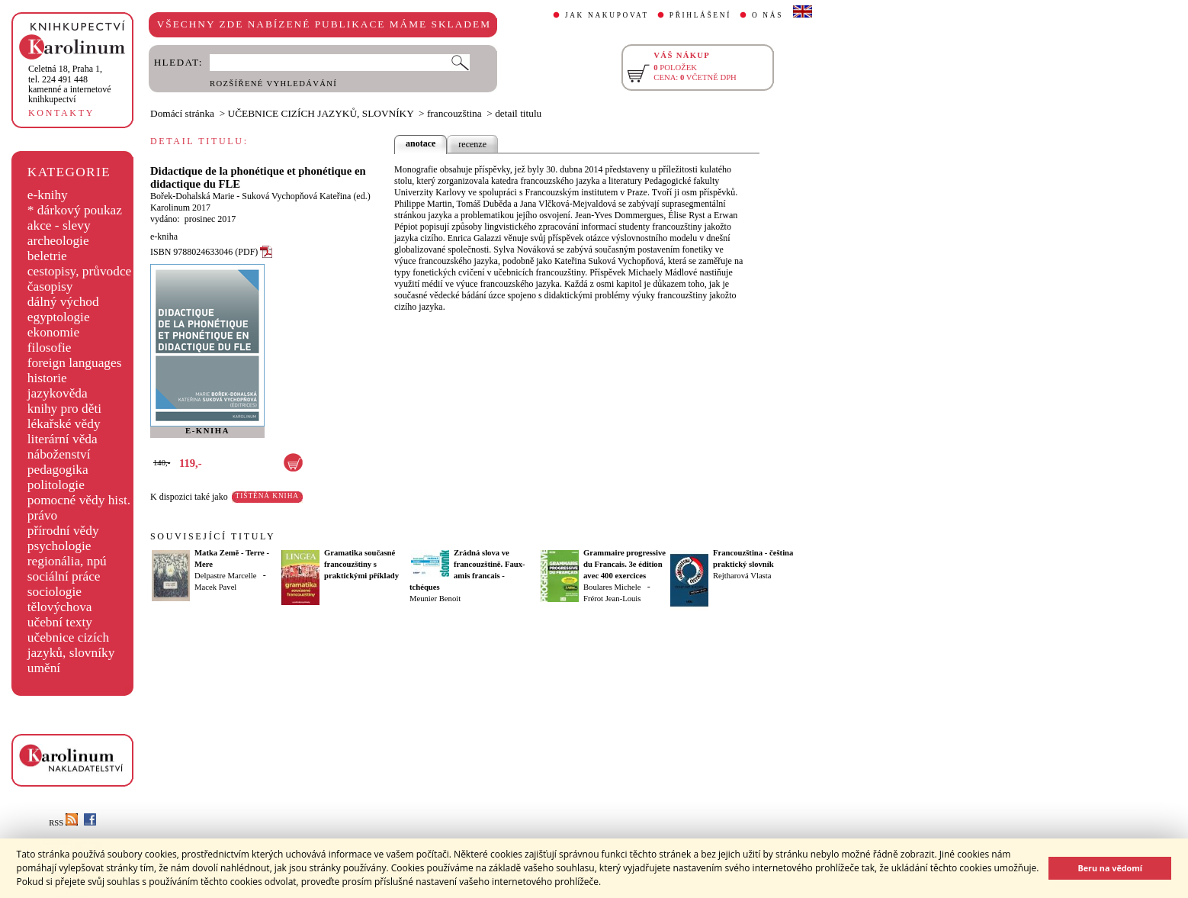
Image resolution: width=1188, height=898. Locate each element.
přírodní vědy (63, 530)
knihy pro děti (64, 408)
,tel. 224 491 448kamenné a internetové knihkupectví (69, 84)
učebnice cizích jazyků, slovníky (71, 645)
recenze (472, 144)
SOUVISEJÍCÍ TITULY (212, 536)
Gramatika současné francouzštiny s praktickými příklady (361, 564)
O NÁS (767, 15)
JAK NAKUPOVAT (607, 15)
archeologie (58, 240)
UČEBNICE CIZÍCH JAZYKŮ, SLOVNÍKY (321, 113)
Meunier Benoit (435, 598)
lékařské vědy (64, 424)
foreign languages (74, 363)
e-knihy (47, 195)
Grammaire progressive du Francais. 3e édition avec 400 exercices (624, 564)
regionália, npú (67, 561)
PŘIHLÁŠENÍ (700, 15)
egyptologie (58, 317)
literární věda (62, 439)
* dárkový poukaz (74, 210)
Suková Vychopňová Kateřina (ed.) (306, 196)
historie (47, 378)
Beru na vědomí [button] (1109, 868)
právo (42, 515)
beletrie (47, 256)
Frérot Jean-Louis (612, 598)
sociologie (54, 591)
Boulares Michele (612, 587)
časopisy (50, 286)
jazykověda (57, 393)
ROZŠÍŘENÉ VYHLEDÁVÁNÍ (273, 83)
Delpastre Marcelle (225, 575)
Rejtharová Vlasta (742, 575)
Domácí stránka (182, 113)
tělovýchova (59, 607)
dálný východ (63, 302)
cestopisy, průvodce (79, 271)
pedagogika (57, 469)
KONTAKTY (61, 113)
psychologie (59, 546)
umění (43, 668)
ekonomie (53, 332)
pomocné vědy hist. (78, 500)
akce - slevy (59, 225)
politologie (56, 485)
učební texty (59, 622)
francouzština (454, 113)
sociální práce (64, 576)
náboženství (59, 454)
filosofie (49, 347)
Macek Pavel (215, 587)
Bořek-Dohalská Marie (192, 196)
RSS (63, 823)
